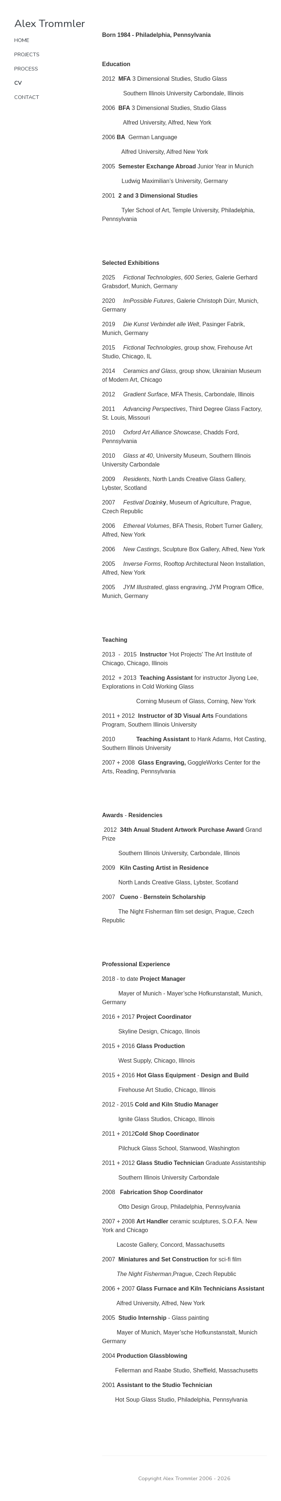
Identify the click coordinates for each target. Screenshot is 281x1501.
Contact (26, 97)
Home (21, 40)
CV (18, 83)
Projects (27, 54)
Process (26, 68)
